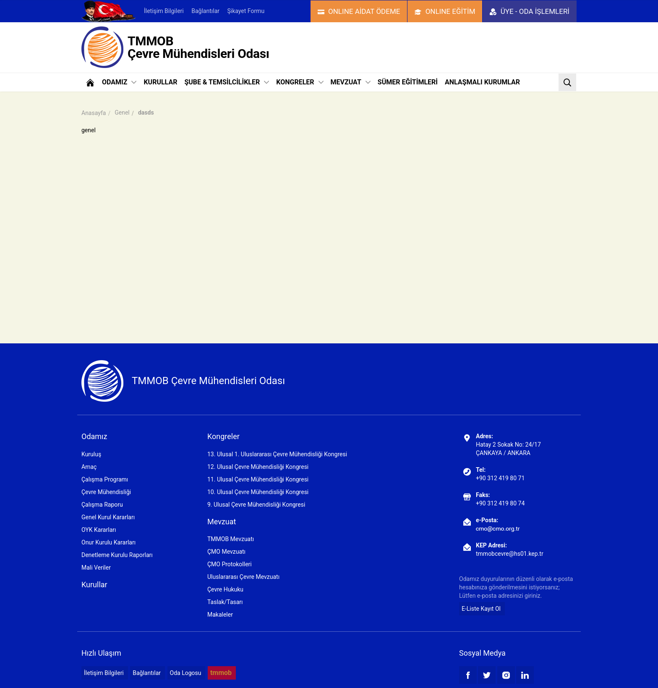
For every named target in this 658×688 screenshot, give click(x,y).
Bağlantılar (205, 11)
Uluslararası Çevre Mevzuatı (243, 576)
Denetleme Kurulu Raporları (117, 555)
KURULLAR (160, 82)
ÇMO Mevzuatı (226, 551)
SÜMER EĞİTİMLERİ (408, 82)
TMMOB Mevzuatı (230, 539)
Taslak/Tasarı (225, 602)
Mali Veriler (96, 567)
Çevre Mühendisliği (106, 492)
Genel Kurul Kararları (108, 517)
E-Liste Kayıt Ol (481, 608)
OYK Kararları (98, 529)
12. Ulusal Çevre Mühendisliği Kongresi (257, 466)
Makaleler (220, 614)
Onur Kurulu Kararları (108, 542)
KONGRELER (299, 82)
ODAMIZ (119, 82)
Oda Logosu (185, 673)
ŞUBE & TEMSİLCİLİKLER (226, 82)
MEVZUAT (351, 82)
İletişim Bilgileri (164, 11)
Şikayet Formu (245, 11)
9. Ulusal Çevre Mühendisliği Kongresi (256, 504)
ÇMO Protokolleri (229, 564)
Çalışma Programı (104, 479)
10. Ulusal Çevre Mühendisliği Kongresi (257, 492)
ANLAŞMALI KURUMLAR (482, 82)
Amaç (89, 466)
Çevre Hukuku (225, 589)
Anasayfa (93, 113)
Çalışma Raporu (102, 504)
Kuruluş (91, 454)
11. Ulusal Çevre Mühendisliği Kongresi (257, 479)
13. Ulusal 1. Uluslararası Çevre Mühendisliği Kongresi (277, 454)
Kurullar (94, 584)
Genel (122, 112)
